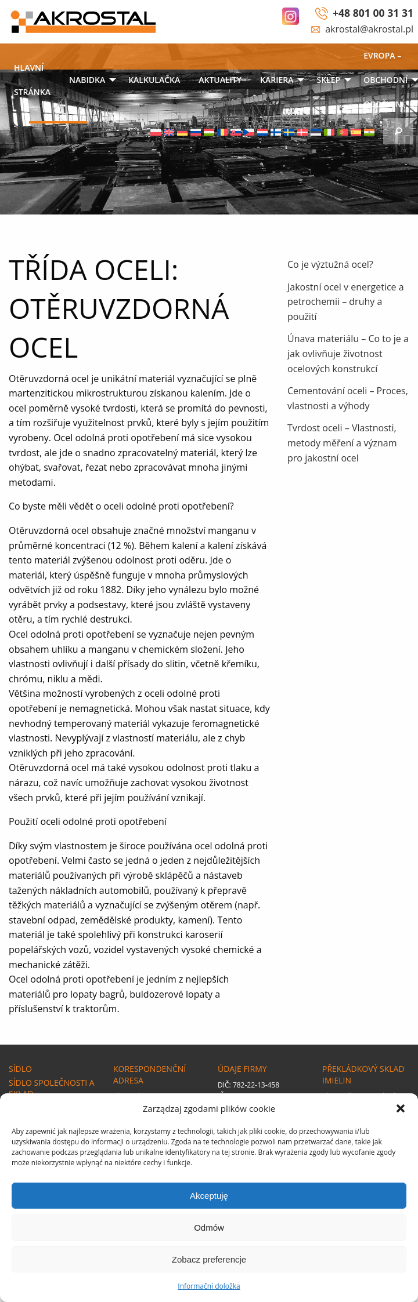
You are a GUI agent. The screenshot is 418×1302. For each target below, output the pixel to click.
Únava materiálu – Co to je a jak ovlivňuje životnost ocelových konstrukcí (348, 353)
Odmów (209, 1227)
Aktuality (220, 79)
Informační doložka (209, 1286)
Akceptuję (209, 1196)
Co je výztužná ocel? (330, 264)
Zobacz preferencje (209, 1259)
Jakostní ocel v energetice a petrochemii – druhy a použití (345, 302)
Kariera (276, 79)
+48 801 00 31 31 (373, 13)
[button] (400, 1108)
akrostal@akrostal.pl (369, 29)
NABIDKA (87, 79)
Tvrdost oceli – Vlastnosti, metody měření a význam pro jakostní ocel (342, 442)
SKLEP (328, 79)
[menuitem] (32, 80)
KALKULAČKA (154, 79)
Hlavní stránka (32, 79)
